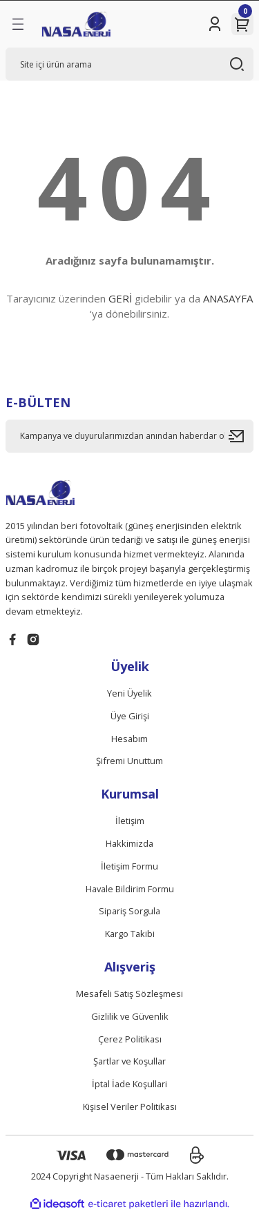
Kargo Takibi (130, 933)
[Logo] (76, 24)
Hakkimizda (129, 843)
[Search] (129, 64)
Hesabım (129, 738)
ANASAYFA (228, 298)
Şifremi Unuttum (129, 760)
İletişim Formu (129, 866)
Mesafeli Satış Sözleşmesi (129, 993)
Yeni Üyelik (129, 693)
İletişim (129, 820)
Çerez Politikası (130, 1039)
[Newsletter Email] (129, 436)
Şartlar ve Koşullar (129, 1061)
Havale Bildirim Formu (130, 889)
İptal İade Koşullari (129, 1084)
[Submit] (241, 436)
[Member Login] (215, 24)
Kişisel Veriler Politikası (130, 1106)
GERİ (120, 298)
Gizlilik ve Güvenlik (130, 1016)
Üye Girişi (130, 716)
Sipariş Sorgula (129, 911)
